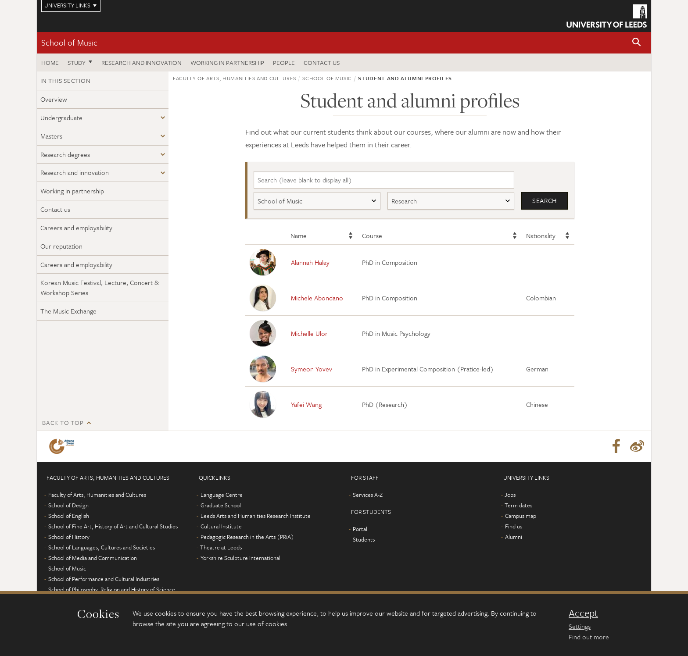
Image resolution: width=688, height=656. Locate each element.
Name (298, 236)
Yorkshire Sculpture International (240, 558)
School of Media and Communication (92, 558)
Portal (360, 529)
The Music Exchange (68, 311)
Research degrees (65, 154)
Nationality (540, 236)
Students (364, 539)
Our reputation (61, 246)
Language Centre (222, 495)
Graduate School (221, 505)
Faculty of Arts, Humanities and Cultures (234, 78)
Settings (580, 626)
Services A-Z (368, 495)
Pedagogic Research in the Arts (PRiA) (247, 537)
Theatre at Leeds (221, 547)
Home (50, 62)
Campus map (520, 516)
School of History (69, 537)
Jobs (510, 495)
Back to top (62, 423)
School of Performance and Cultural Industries (103, 579)
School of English (68, 516)
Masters (51, 136)
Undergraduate (61, 117)
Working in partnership (227, 62)
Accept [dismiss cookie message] (583, 613)
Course (372, 236)
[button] (637, 43)
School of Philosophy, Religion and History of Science (111, 589)
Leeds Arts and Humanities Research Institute (256, 516)
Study (77, 62)
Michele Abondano (317, 298)
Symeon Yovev (311, 369)
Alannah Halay (310, 262)
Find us (513, 526)
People (284, 62)
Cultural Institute (221, 526)
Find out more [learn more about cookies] (589, 637)
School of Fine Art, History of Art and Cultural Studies (113, 526)
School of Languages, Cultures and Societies (101, 547)
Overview (53, 99)
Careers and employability (76, 227)
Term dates (518, 505)
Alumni (513, 537)
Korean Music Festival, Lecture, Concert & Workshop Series (99, 287)
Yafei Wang (306, 404)
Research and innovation (141, 62)
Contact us (322, 62)
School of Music (69, 42)
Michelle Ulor (309, 333)
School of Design (68, 505)
